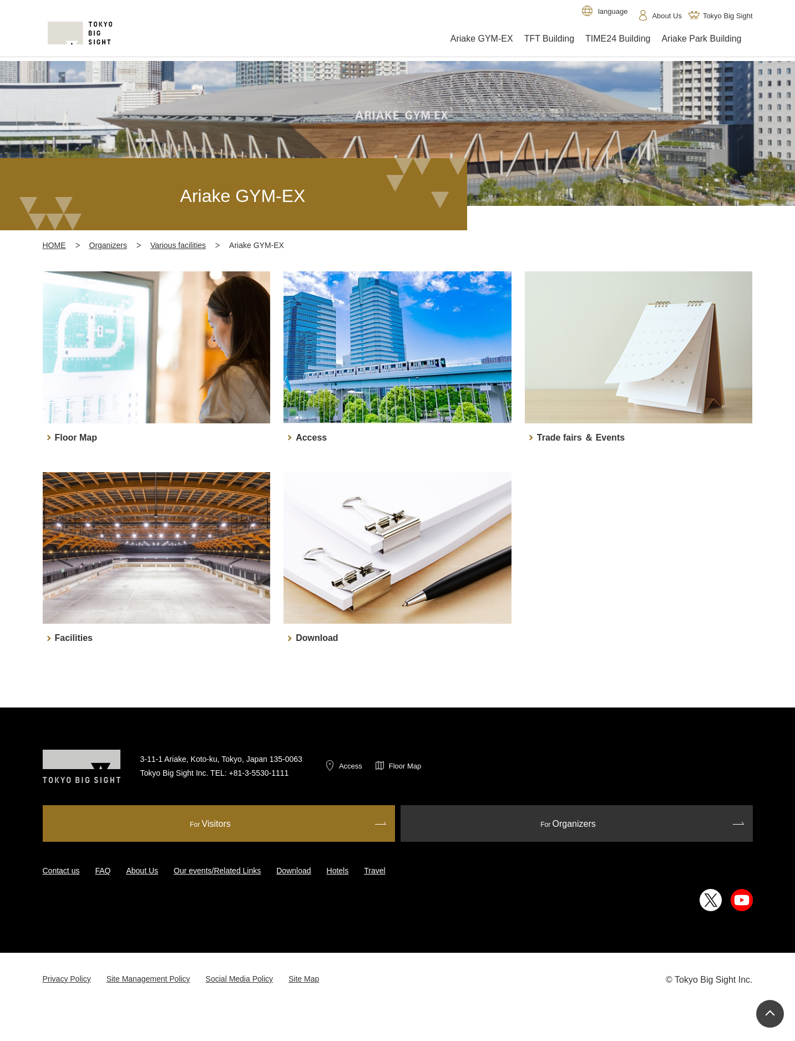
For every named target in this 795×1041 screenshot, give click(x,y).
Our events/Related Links (217, 870)
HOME (54, 245)
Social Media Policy (239, 978)
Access (350, 766)
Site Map (303, 978)
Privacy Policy (67, 978)
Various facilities (178, 245)
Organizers (108, 245)
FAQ (102, 870)
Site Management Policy (148, 978)
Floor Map (405, 766)
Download (293, 870)
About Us (142, 870)
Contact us (61, 870)
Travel (374, 870)
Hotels (338, 870)
